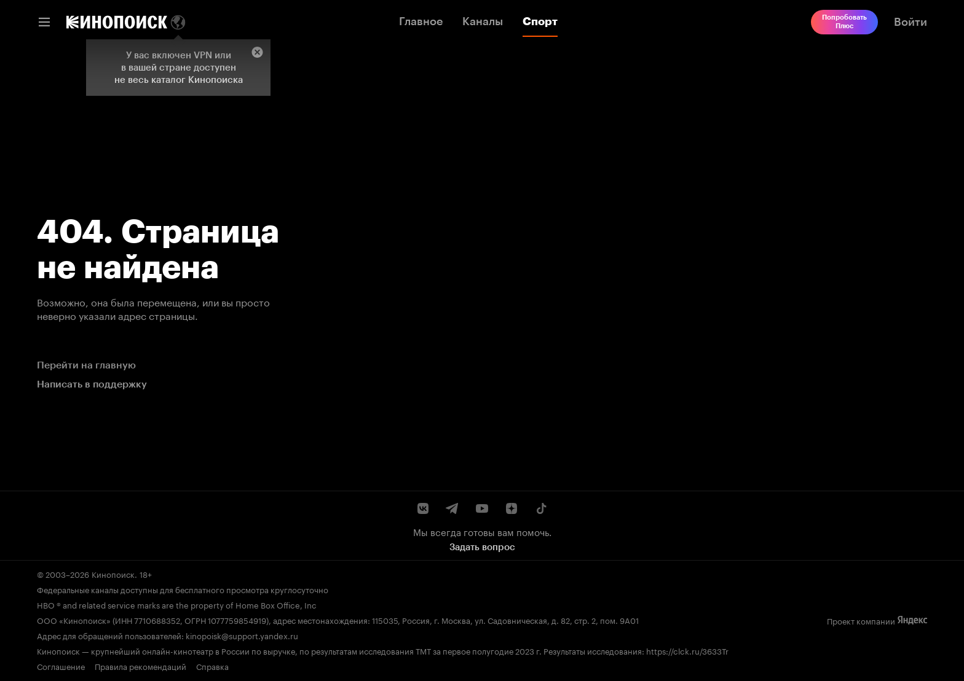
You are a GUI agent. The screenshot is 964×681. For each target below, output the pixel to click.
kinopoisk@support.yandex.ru (242, 635)
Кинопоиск (113, 573)
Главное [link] (421, 21)
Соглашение (61, 666)
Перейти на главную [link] (86, 365)
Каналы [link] (482, 21)
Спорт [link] (540, 21)
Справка (212, 666)
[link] (116, 22)
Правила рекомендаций (140, 666)
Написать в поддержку (92, 384)
